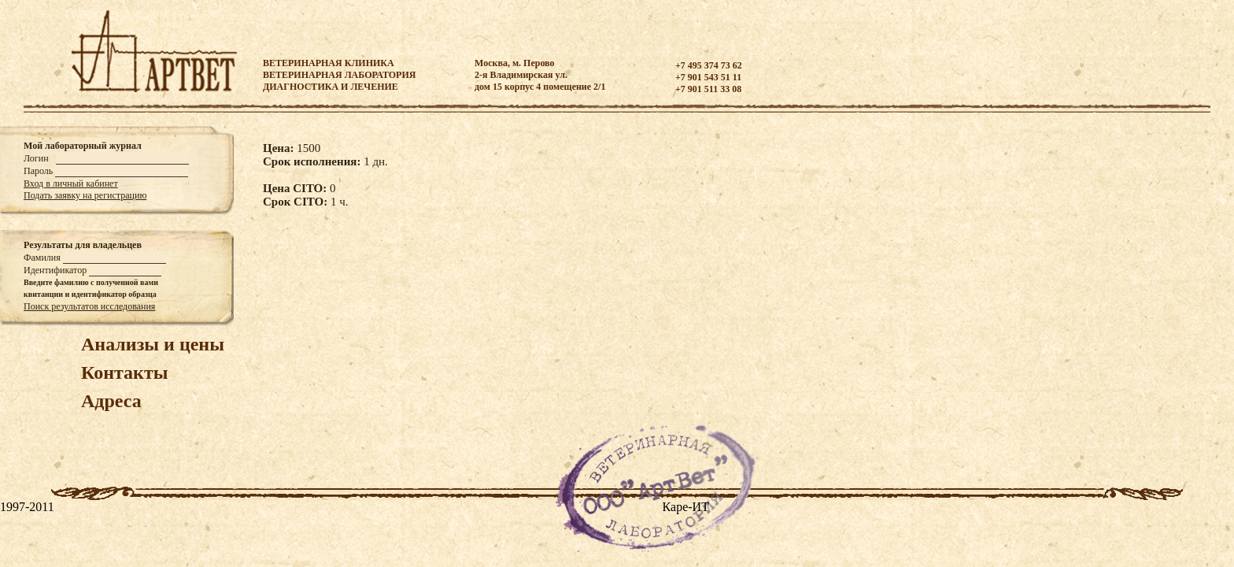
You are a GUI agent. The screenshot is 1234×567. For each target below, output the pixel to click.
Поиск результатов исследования (89, 306)
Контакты (124, 372)
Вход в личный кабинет (71, 183)
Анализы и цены (152, 344)
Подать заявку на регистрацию (85, 195)
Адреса (111, 401)
